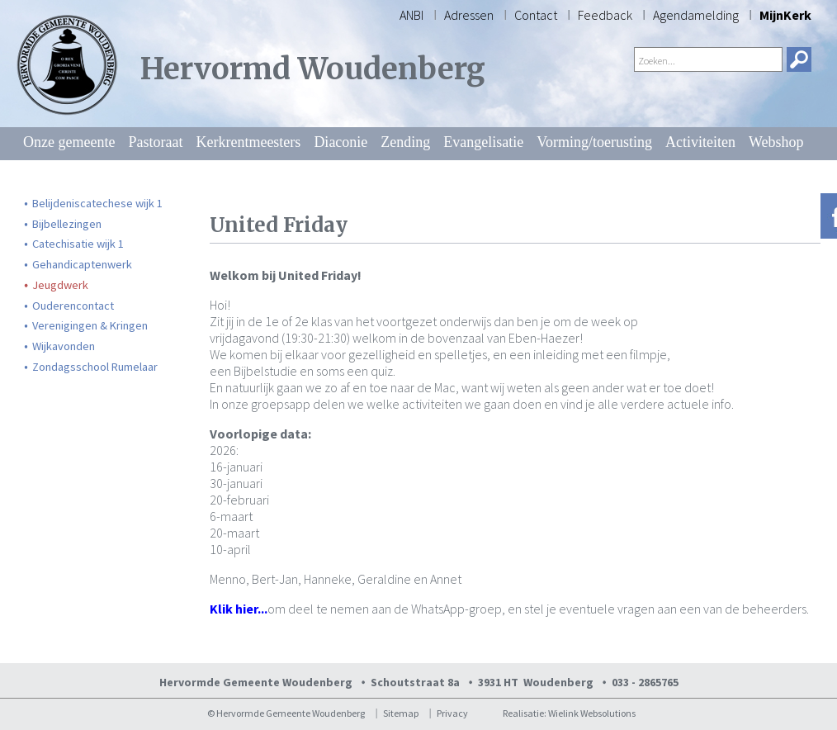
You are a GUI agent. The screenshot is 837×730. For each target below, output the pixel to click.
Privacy (452, 713)
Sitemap (400, 713)
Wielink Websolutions (592, 713)
